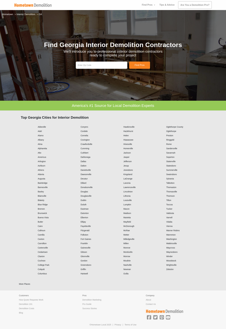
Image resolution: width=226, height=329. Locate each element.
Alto (39, 153)
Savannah (170, 153)
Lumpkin (127, 204)
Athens (41, 170)
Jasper (126, 157)
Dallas (83, 161)
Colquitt (41, 269)
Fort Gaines (86, 239)
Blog (21, 313)
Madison (127, 213)
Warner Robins (173, 230)
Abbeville (42, 127)
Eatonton (85, 213)
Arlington (42, 161)
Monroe (126, 248)
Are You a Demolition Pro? (194, 5)
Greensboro (86, 265)
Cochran (41, 261)
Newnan (127, 269)
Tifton (168, 200)
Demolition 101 (25, 304)
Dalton (83, 166)
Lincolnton (128, 191)
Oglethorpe (171, 131)
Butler (40, 222)
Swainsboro (171, 174)
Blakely (41, 200)
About (148, 300)
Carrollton (42, 243)
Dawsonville (86, 174)
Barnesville (43, 187)
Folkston (84, 235)
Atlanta (41, 174)
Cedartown (43, 252)
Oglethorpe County (174, 127)
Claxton (41, 256)
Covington (85, 140)
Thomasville (171, 191)
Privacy (118, 325)
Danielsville (86, 170)
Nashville (127, 265)
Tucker (169, 209)
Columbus (42, 273)
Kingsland (127, 174)
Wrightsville (171, 265)
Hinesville (127, 144)
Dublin (83, 200)
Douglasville (86, 196)
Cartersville (43, 248)
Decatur (84, 179)
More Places (24, 284)
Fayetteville (86, 226)
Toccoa (169, 204)
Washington (171, 239)
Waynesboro (171, 252)
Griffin (83, 269)
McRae (126, 230)
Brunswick (42, 213)
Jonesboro (128, 170)
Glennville (85, 256)
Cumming (85, 148)
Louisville (127, 200)
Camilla (41, 235)
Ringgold (170, 140)
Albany (41, 140)
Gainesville (85, 248)
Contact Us (151, 304)
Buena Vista (43, 217)
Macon (126, 209)
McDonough (128, 226)
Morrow (126, 256)
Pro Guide (87, 304)
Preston (169, 135)
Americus (42, 157)
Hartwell (84, 273)
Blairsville (42, 196)
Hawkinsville (128, 127)
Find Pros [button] (147, 5)
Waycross (170, 248)
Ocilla (125, 273)
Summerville (171, 170)
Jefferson (127, 161)
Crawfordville (86, 144)
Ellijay (83, 222)
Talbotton (170, 183)
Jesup (126, 166)
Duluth (83, 204)
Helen (126, 135)
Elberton (84, 217)
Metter (126, 235)
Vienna (169, 226)
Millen (126, 243)
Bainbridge (42, 183)
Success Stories (89, 308)
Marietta (127, 217)
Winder (169, 256)
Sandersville (171, 148)
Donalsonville (87, 187)
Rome (169, 144)
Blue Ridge (43, 204)
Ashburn (41, 166)
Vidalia (169, 222)
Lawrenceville (129, 187)
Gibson (84, 252)
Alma (40, 144)
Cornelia (84, 135)
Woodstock (171, 261)
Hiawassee (128, 140)
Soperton (170, 157)
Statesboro (171, 166)
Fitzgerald (85, 230)
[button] (149, 317)
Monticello (127, 252)
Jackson (127, 153)
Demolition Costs (26, 308)
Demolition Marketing (91, 300)
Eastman (84, 209)
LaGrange (127, 179)
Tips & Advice (167, 5)
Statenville (171, 161)
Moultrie (127, 261)
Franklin (84, 243)
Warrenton (171, 235)
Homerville (128, 148)
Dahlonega (85, 157)
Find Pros (139, 65)
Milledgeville (128, 239)
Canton (41, 239)
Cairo (40, 226)
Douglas (84, 191)
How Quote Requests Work (31, 300)
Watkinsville (171, 243)
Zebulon (170, 269)
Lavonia (126, 183)
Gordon (84, 261)
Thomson (170, 196)
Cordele (84, 131)
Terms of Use (130, 325)
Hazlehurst (128, 131)
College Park (43, 265)
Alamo (41, 135)
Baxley (41, 191)
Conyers (84, 127)
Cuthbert (84, 153)
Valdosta (170, 213)
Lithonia (126, 196)
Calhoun (41, 230)
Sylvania (170, 179)
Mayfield (127, 222)
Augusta (41, 179)
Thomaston (171, 187)
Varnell (169, 217)
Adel (40, 131)
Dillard (83, 183)
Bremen (41, 209)
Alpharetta (42, 148)
